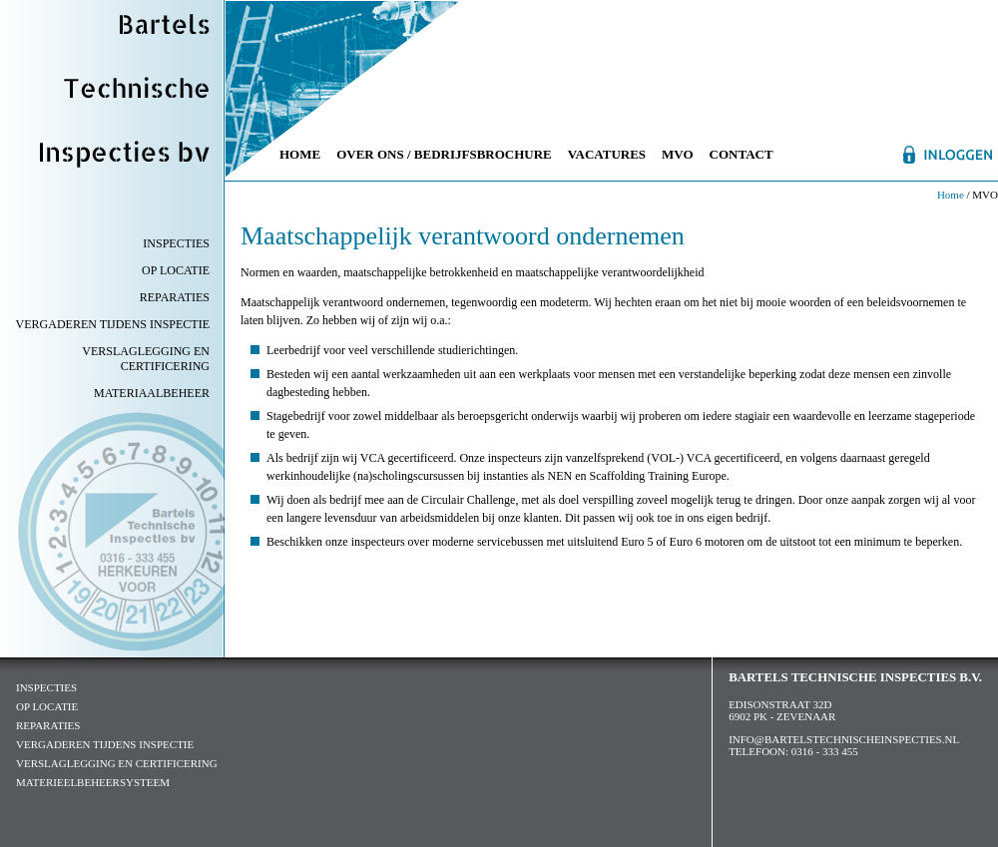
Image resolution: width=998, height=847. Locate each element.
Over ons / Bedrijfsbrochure (444, 154)
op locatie (47, 706)
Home (299, 154)
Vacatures (607, 154)
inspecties (46, 687)
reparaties (48, 725)
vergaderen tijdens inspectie (105, 744)
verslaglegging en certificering (117, 763)
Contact (741, 154)
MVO (678, 154)
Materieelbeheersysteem (93, 782)
